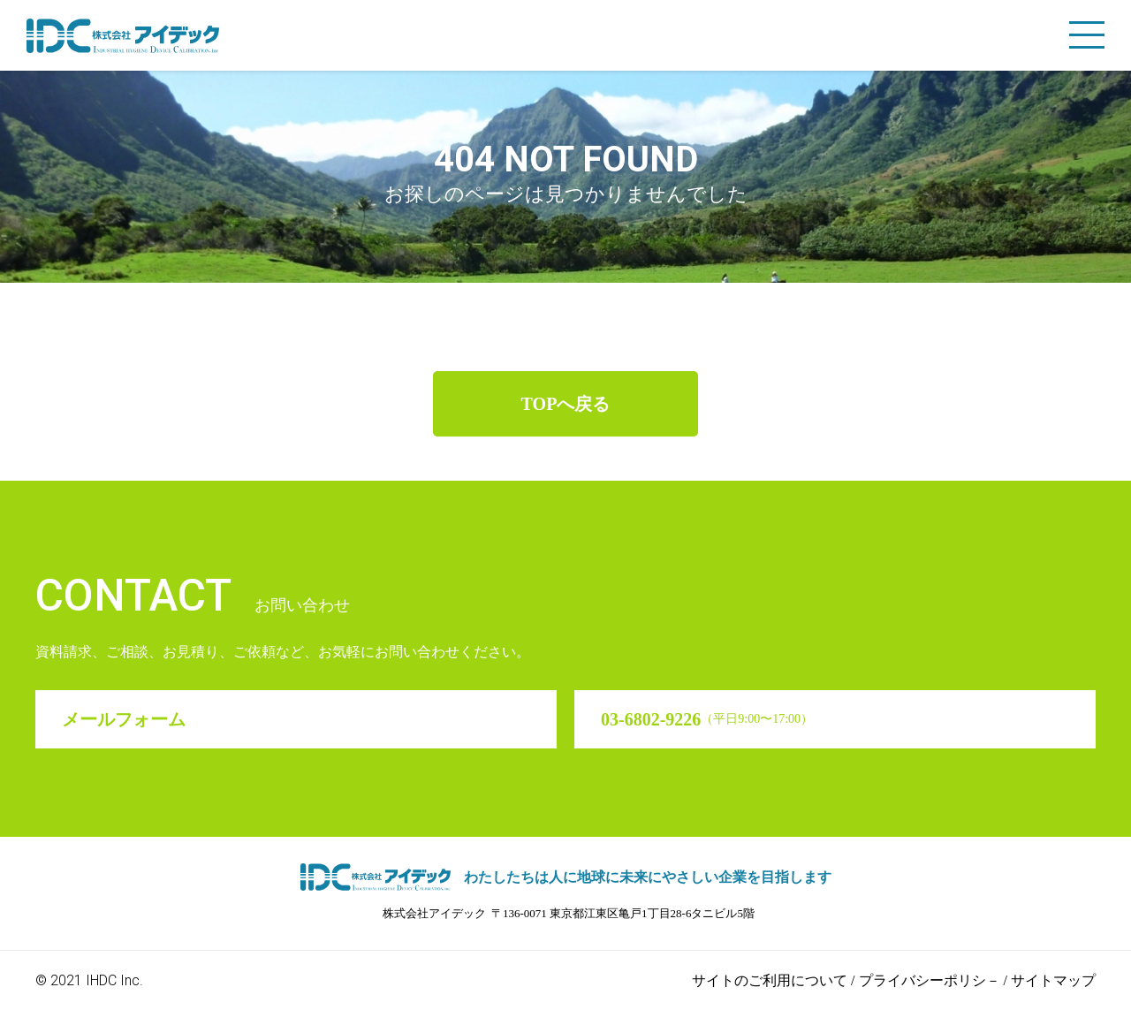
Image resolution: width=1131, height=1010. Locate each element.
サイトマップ (1053, 980)
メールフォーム (124, 719)
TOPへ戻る (566, 404)
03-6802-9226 (707, 719)
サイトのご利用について (769, 980)
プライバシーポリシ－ (929, 980)
